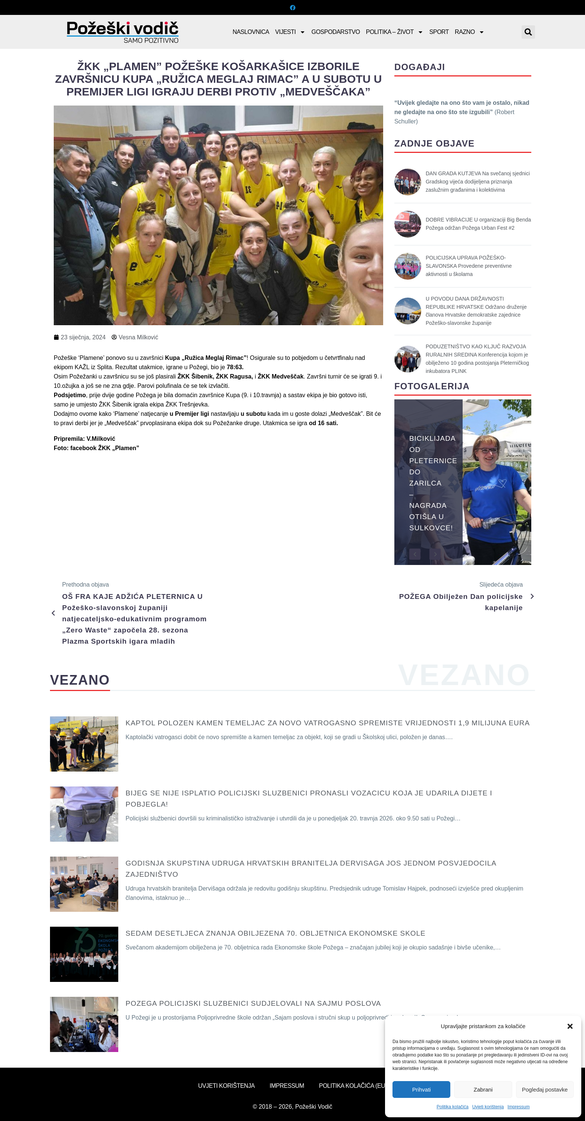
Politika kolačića (452, 1106)
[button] (570, 1026)
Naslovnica (250, 32)
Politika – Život (394, 32)
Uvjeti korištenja (488, 1106)
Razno (470, 32)
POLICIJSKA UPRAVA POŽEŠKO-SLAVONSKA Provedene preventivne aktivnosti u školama (469, 266)
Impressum (518, 1106)
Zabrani (483, 1089)
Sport (439, 32)
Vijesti (290, 32)
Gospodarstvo (336, 32)
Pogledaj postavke (545, 1089)
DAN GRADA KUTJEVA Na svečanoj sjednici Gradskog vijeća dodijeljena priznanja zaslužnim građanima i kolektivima (478, 181)
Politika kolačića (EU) (353, 1086)
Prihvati (421, 1089)
